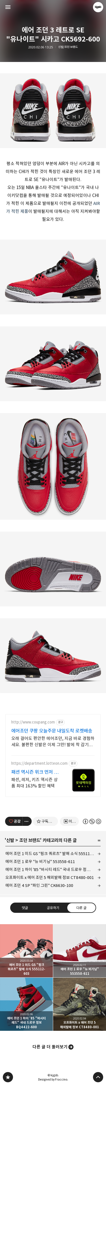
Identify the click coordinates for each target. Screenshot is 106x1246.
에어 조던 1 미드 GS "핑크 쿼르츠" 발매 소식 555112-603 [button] (26, 1110)
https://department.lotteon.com (39, 922)
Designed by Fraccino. (53, 1239)
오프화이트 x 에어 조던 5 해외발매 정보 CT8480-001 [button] (79, 1163)
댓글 (25, 1066)
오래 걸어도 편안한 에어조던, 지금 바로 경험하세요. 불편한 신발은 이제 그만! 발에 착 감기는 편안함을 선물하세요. (52, 901)
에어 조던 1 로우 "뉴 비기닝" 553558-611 (40, 1020)
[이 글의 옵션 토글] (27, 980)
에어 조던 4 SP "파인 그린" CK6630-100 (39, 1044)
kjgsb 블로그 (8, 1236)
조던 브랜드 (29, 999)
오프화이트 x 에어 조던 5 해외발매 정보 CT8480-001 (49, 1036)
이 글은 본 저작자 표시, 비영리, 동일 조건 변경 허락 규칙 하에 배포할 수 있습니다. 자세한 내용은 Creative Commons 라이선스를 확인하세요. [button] (91, 980)
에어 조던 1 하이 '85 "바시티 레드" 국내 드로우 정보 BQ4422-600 (53, 1028)
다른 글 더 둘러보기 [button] (50, 1206)
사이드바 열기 (8, 7)
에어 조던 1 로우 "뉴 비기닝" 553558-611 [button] (79, 1110)
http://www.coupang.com (33, 881)
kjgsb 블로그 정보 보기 (98, 7)
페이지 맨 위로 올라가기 (98, 1236)
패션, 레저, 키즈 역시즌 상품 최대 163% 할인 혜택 (34, 942)
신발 (10, 999)
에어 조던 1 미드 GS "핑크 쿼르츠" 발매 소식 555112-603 (53, 1012)
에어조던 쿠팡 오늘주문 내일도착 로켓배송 (51, 890)
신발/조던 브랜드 (68, 47)
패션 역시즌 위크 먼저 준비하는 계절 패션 (34, 931)
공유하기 (53, 1066)
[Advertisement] (53, 107)
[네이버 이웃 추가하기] (69, 980)
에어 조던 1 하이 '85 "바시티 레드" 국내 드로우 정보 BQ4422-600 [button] (26, 1163)
